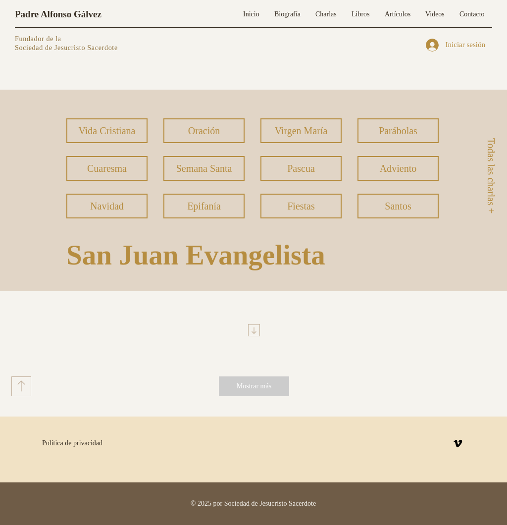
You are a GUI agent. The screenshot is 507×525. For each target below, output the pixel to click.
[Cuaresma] (107, 168)
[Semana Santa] (204, 168)
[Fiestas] (301, 206)
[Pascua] (301, 168)
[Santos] (398, 206)
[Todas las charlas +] (490, 175)
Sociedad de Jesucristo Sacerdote (66, 48)
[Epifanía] (204, 206)
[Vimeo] (457, 443)
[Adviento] (398, 168)
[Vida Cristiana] (107, 130)
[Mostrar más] (254, 386)
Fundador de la (38, 39)
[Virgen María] (301, 130)
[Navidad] (107, 206)
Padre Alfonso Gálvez (58, 14)
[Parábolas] (398, 130)
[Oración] (204, 130)
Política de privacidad (72, 443)
